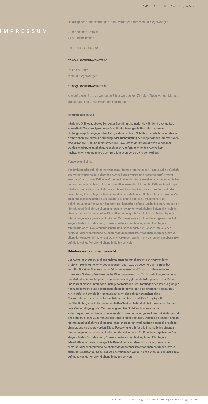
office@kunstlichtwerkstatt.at (87, 60)
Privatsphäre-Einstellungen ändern (179, 399)
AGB (113, 399)
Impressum (152, 399)
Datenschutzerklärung (131, 399)
